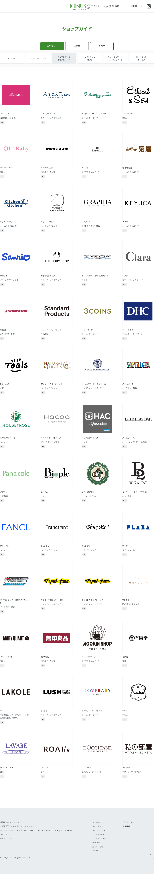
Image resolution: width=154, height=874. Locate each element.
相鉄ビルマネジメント (9, 822)
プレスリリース (129, 822)
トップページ (97, 822)
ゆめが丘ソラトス (44, 830)
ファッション (12, 58)
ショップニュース (99, 838)
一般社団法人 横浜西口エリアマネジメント (18, 826)
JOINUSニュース (99, 830)
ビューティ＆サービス (141, 58)
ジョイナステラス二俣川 (10, 830)
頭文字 (76, 46)
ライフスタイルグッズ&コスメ (64, 58)
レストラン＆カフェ (90, 58)
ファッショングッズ (38, 58)
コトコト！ (4, 834)
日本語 (134, 6)
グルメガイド (97, 826)
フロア (102, 46)
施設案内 (96, 842)
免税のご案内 (98, 847)
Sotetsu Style (6, 838)
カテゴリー (52, 46)
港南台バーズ (29, 830)
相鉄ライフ (70, 830)
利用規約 (127, 826)
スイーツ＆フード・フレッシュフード (116, 58)
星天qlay (59, 830)
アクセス (96, 851)
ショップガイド (98, 834)
